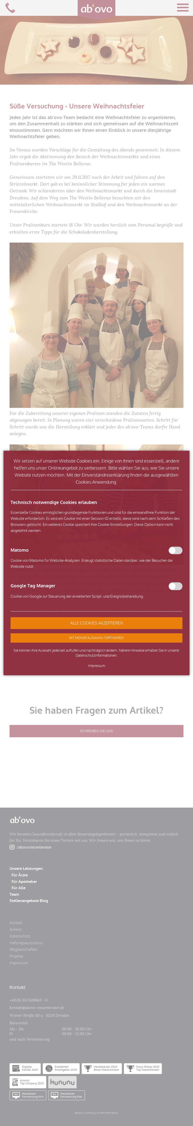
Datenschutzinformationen (96, 655)
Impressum (96, 665)
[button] (96, 637)
